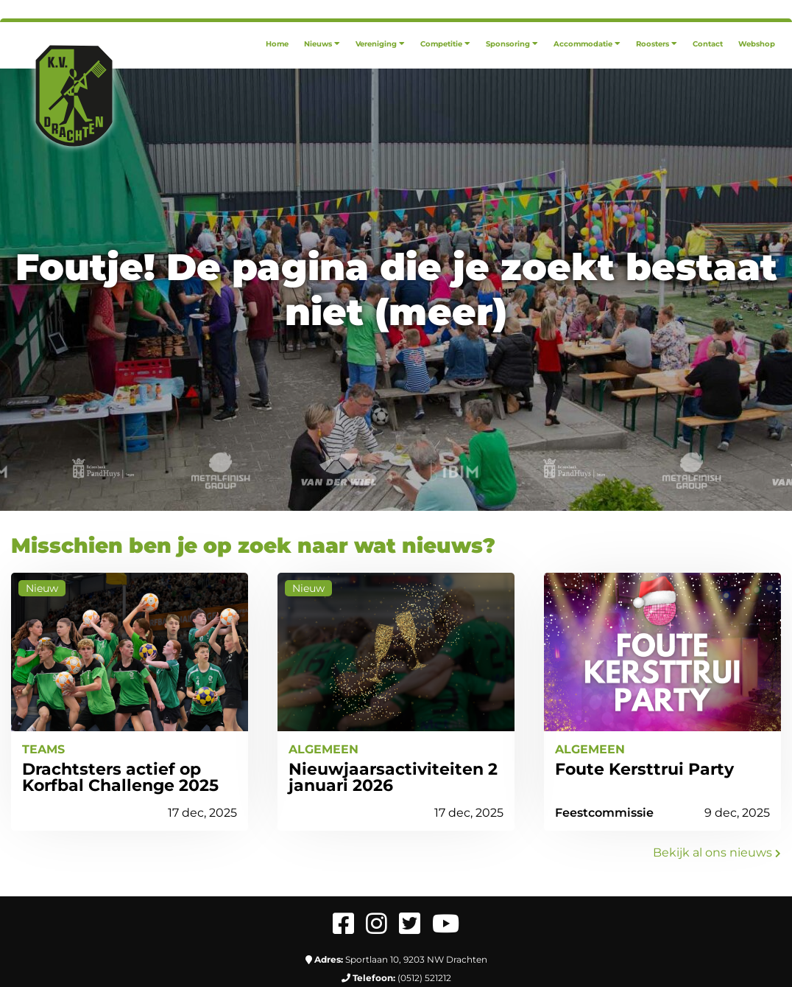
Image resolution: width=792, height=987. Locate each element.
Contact (708, 44)
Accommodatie (587, 44)
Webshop (756, 44)
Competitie (445, 44)
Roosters (656, 44)
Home (277, 44)
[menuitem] (277, 44)
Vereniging (380, 44)
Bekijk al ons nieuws (717, 852)
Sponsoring (512, 44)
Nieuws (322, 44)
